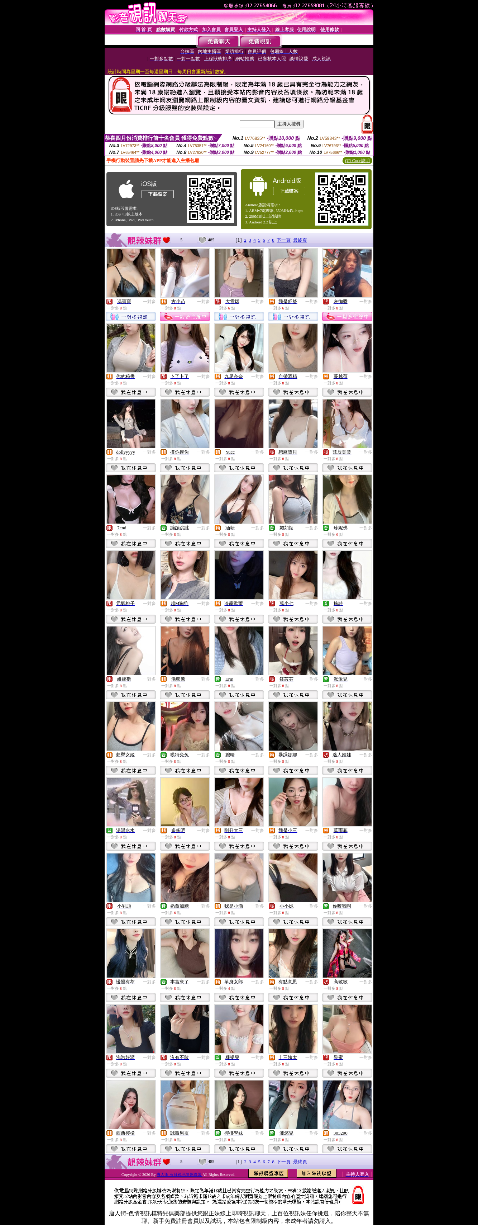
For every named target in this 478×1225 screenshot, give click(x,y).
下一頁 (284, 240)
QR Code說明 (357, 160)
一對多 (149, 301)
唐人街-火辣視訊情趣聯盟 (179, 1174)
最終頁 (300, 240)
